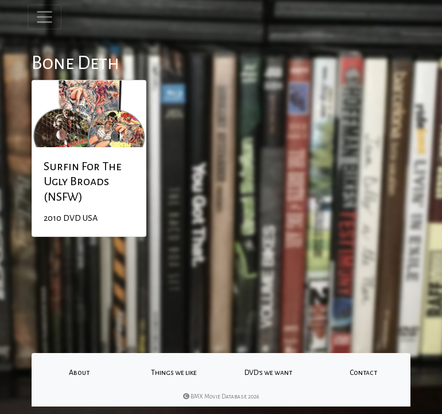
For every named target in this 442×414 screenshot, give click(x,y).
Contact (363, 373)
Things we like (174, 373)
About (79, 373)
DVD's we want (268, 373)
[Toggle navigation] (44, 17)
